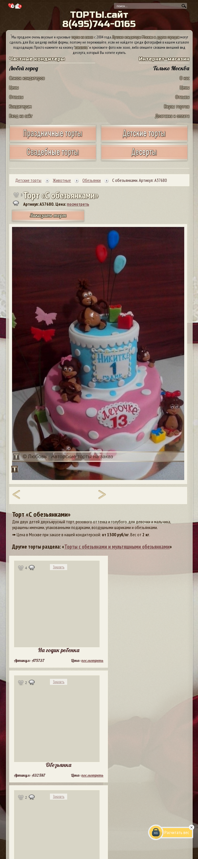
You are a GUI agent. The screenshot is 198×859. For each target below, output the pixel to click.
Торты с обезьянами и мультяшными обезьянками (117, 546)
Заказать (58, 567)
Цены (14, 87)
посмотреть (78, 204)
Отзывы (16, 97)
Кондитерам (20, 106)
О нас (184, 78)
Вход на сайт (21, 115)
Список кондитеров (27, 78)
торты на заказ (82, 37)
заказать (81, 47)
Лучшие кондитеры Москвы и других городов (145, 37)
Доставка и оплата (172, 115)
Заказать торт (48, 215)
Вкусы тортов (176, 106)
